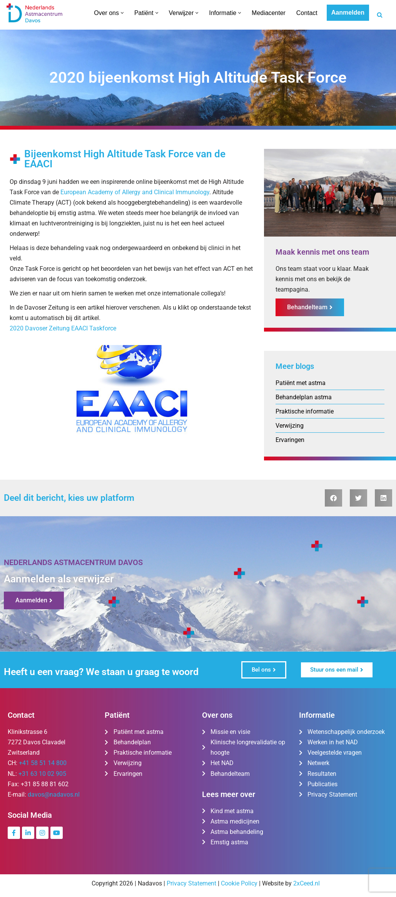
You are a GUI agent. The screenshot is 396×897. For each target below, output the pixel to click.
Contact (306, 13)
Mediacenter (269, 13)
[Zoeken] (380, 15)
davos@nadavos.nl (54, 795)
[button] (121, 13)
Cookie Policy (239, 884)
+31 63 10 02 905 (42, 774)
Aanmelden (347, 12)
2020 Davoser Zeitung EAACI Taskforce (63, 329)
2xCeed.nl (306, 884)
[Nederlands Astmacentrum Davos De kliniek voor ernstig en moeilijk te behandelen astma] (34, 13)
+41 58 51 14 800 (43, 763)
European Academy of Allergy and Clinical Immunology (134, 192)
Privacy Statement (191, 884)
